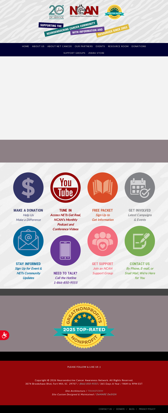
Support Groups (74, 53)
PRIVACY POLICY (147, 409)
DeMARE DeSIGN (106, 394)
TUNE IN (65, 210)
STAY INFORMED (28, 264)
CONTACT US (140, 264)
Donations (139, 46)
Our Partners (84, 46)
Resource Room (118, 46)
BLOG (131, 409)
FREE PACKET (102, 210)
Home (25, 46)
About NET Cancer (59, 46)
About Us (38, 46)
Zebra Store (96, 53)
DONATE (120, 409)
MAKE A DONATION (28, 210)
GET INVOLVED (140, 210)
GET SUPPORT (102, 264)
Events (100, 46)
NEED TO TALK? (65, 273)
